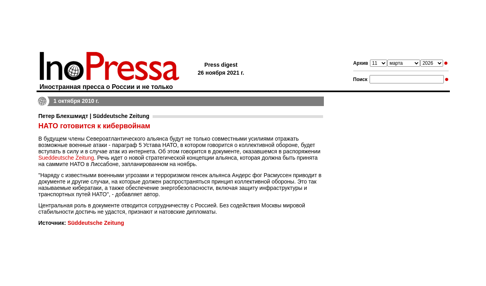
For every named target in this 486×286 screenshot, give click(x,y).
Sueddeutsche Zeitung (66, 158)
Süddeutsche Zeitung (96, 223)
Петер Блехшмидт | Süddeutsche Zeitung (94, 116)
